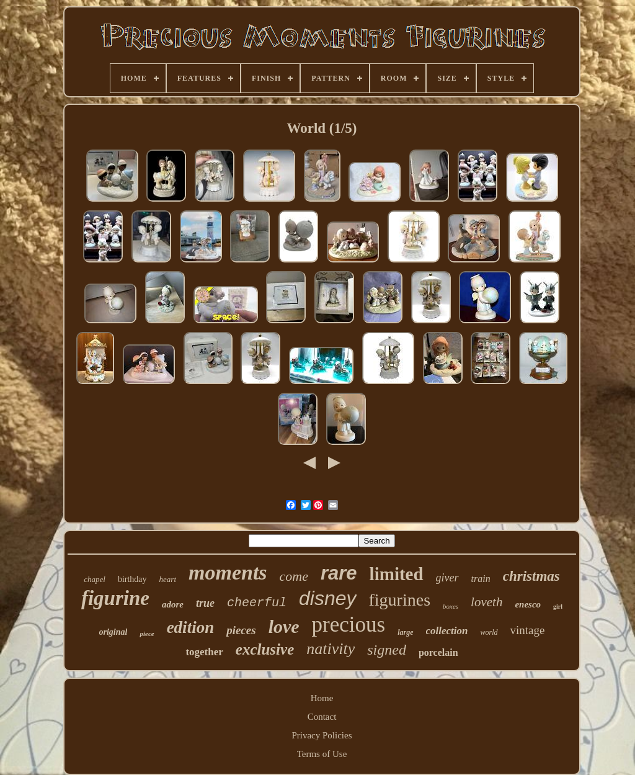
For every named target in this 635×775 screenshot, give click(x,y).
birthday (132, 579)
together (204, 652)
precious (349, 624)
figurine (115, 598)
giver (447, 577)
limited (397, 574)
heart (167, 579)
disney (328, 598)
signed (386, 650)
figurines (400, 599)
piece (147, 633)
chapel (94, 579)
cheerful (256, 603)
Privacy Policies (321, 735)
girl (557, 606)
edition (191, 627)
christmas (531, 576)
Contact (322, 717)
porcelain (438, 652)
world (489, 632)
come (294, 576)
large (405, 632)
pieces (240, 630)
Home (322, 698)
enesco (528, 604)
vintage (527, 630)
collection (447, 631)
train (481, 578)
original (113, 632)
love (284, 626)
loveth (486, 601)
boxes (450, 606)
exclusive (265, 649)
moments (228, 572)
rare (339, 573)
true (205, 603)
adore (173, 604)
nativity (330, 649)
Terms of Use (322, 754)
